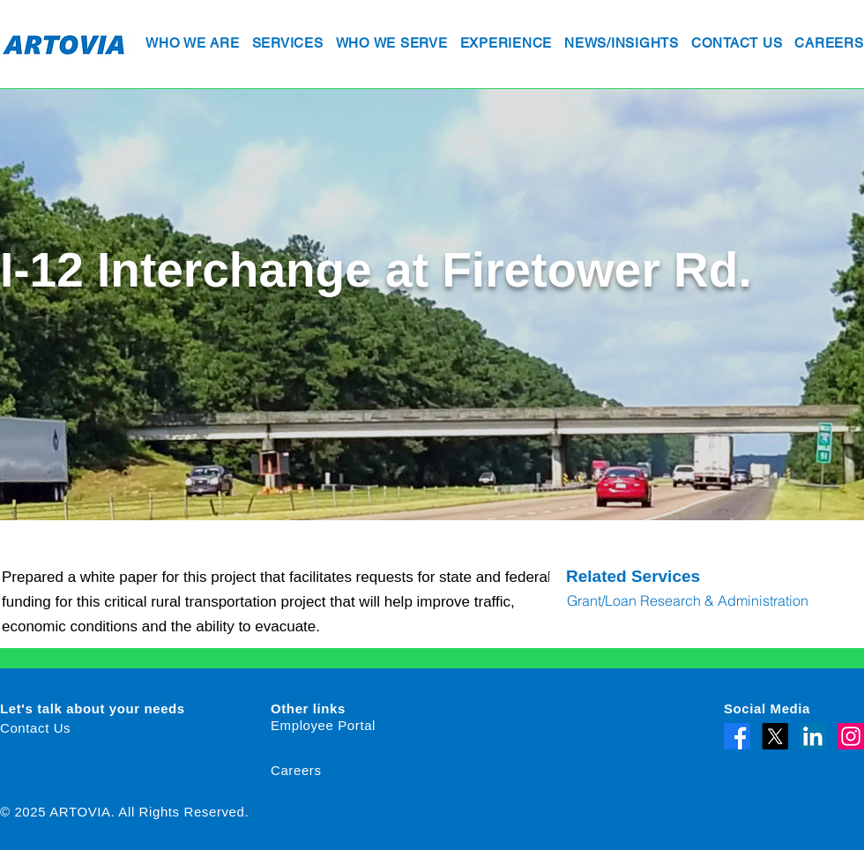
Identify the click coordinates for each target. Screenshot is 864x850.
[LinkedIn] (813, 736)
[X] (775, 736)
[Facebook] (737, 736)
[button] (192, 44)
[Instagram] (851, 736)
